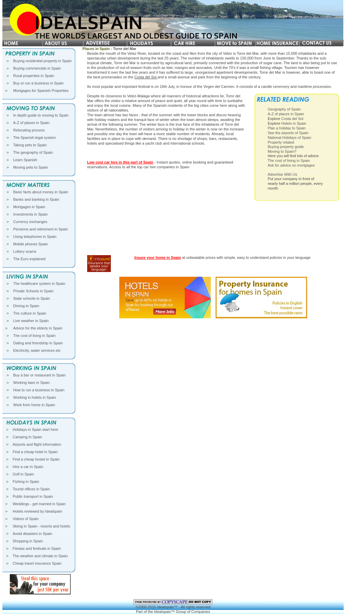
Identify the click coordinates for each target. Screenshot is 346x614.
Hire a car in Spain (28, 467)
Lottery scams (24, 251)
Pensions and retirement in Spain (40, 229)
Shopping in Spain (28, 541)
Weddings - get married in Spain (39, 504)
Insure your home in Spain (157, 257)
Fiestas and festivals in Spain (37, 548)
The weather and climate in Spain (40, 556)
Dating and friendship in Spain (38, 343)
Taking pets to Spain (30, 145)
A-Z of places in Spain (31, 123)
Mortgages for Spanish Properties (41, 91)
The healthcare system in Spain (39, 283)
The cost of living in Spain (34, 336)
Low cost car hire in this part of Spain (120, 162)
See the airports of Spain (288, 133)
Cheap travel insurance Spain (37, 563)
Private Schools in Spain (33, 291)
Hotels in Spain (293, 123)
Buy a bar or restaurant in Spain (39, 375)
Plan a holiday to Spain (287, 128)
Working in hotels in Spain (34, 397)
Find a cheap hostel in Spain (36, 459)
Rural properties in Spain (33, 76)
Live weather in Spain (31, 321)
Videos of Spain (26, 519)
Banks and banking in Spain (36, 199)
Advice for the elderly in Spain (38, 328)
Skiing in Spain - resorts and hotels (41, 526)
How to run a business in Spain (39, 390)
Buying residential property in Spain (42, 61)
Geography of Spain (284, 109)
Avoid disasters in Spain (32, 534)
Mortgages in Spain (29, 207)
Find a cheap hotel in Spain (35, 452)
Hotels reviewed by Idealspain (37, 511)
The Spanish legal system (34, 138)
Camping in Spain (27, 437)
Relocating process (29, 130)
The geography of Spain (33, 152)
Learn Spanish (25, 160)
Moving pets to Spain (30, 167)
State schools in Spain (31, 298)
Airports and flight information (37, 444)
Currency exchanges (30, 222)
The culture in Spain (29, 313)
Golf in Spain (23, 474)
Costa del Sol (145, 77)
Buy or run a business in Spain (38, 83)
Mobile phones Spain (30, 244)
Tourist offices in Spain (31, 489)
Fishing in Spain (26, 482)
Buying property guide (286, 147)
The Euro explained (29, 259)
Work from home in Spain (34, 405)
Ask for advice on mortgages (291, 165)
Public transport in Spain (33, 496)
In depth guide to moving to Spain (41, 115)
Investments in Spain (30, 214)
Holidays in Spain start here (35, 429)
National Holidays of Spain (289, 138)
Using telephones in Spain (34, 237)
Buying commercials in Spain (37, 68)
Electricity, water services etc (36, 350)
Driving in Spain (26, 306)
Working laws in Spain (31, 382)
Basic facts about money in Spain (40, 192)
